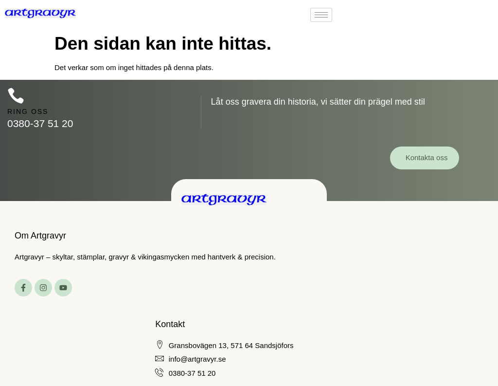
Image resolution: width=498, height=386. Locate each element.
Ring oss (27, 111)
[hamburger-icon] (321, 15)
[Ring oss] (15, 95)
